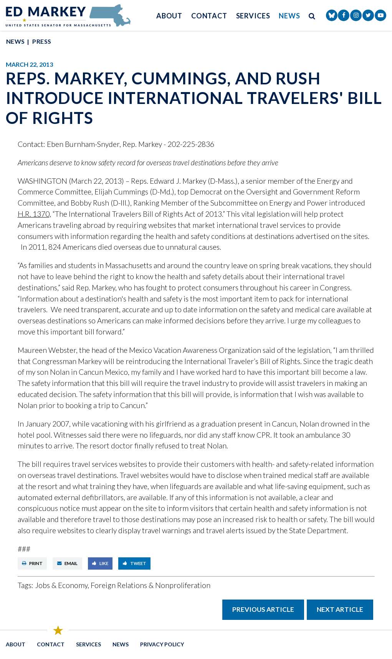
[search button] (312, 15)
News (289, 16)
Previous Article (263, 609)
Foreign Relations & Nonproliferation (150, 585)
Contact (209, 16)
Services (253, 16)
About (169, 16)
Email (67, 563)
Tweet (134, 563)
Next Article (340, 609)
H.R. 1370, (34, 213)
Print (32, 563)
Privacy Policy (162, 644)
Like (100, 563)
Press (41, 41)
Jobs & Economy (61, 585)
